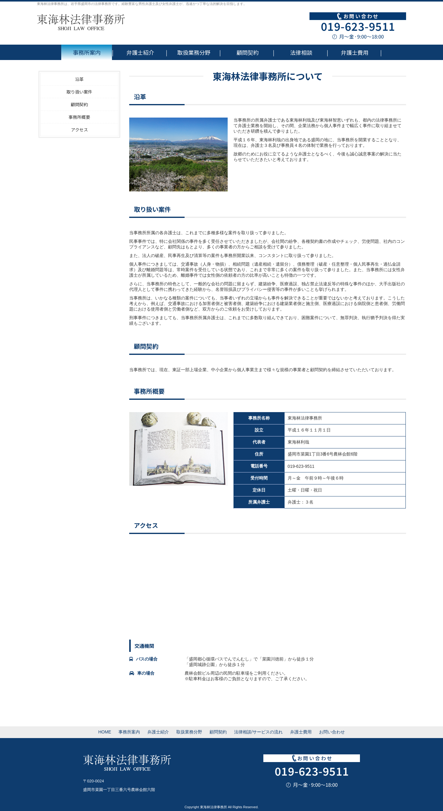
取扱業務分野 (193, 52)
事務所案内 (87, 52)
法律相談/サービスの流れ (258, 731)
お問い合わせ (332, 731)
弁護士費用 (355, 52)
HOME (104, 731)
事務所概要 (79, 117)
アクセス (79, 129)
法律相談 (301, 52)
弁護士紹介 (140, 52)
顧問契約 (248, 52)
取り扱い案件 (79, 92)
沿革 (79, 79)
